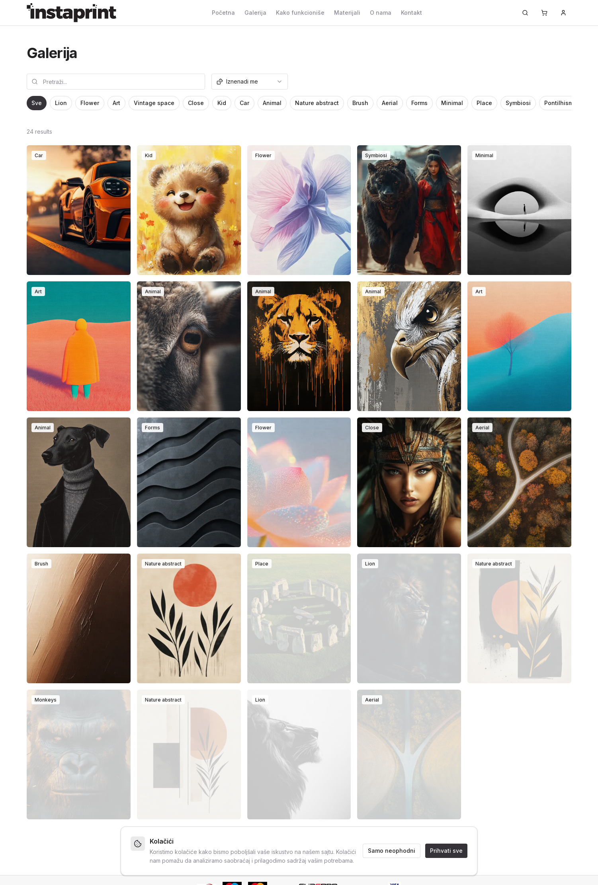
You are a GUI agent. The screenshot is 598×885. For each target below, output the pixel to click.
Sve (36, 102)
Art (116, 102)
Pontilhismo (560, 102)
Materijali (347, 12)
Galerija (255, 12)
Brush (360, 102)
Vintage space (154, 102)
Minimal (452, 102)
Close (196, 102)
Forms (419, 102)
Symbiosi (518, 102)
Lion (61, 102)
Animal (272, 102)
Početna (223, 12)
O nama (380, 12)
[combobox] (249, 82)
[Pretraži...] (525, 13)
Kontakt (411, 12)
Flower (89, 102)
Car (244, 102)
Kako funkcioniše (300, 12)
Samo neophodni (391, 850)
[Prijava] (563, 13)
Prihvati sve (446, 850)
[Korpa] (544, 13)
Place (484, 102)
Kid (221, 102)
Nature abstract (317, 102)
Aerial (390, 102)
